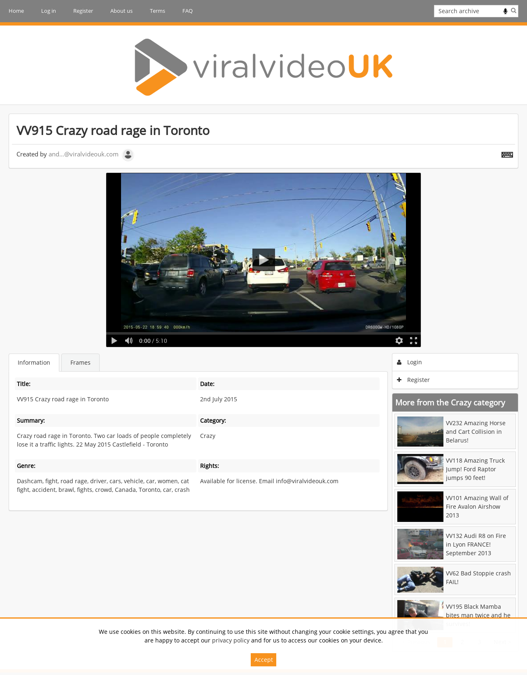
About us (121, 10)
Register (83, 10)
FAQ (187, 10)
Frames (80, 362)
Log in (48, 10)
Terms (157, 10)
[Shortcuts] (507, 153)
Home (16, 10)
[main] (263, 383)
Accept (263, 659)
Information (34, 362)
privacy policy (231, 640)
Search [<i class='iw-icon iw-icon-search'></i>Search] (513, 10)
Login (409, 362)
